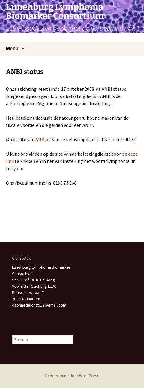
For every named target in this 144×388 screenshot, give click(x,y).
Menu (12, 48)
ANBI (40, 139)
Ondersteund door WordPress (72, 375)
